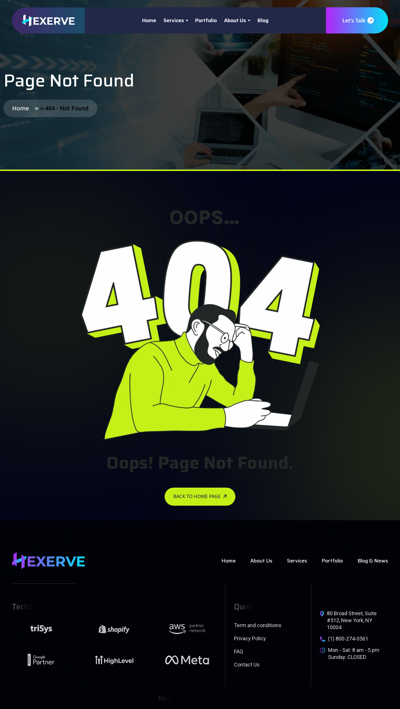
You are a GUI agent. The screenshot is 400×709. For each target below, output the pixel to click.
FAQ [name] (238, 651)
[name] (48, 20)
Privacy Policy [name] (250, 638)
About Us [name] (261, 561)
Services (173, 20)
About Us (235, 20)
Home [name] (228, 561)
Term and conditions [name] (257, 625)
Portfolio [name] (332, 561)
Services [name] (297, 561)
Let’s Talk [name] (357, 20)
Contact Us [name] (247, 665)
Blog (263, 20)
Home (149, 20)
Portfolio (206, 20)
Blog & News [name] (372, 561)
